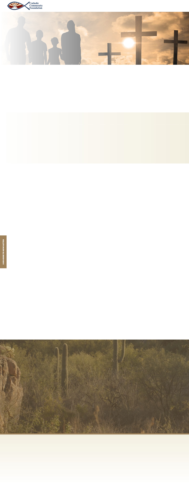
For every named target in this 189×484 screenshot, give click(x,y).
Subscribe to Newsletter (3, 252)
